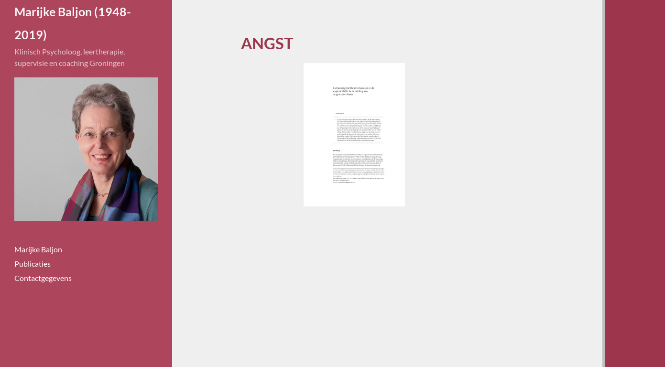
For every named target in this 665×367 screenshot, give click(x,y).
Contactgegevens (43, 277)
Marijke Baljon (38, 249)
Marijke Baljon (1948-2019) (72, 23)
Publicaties (32, 263)
